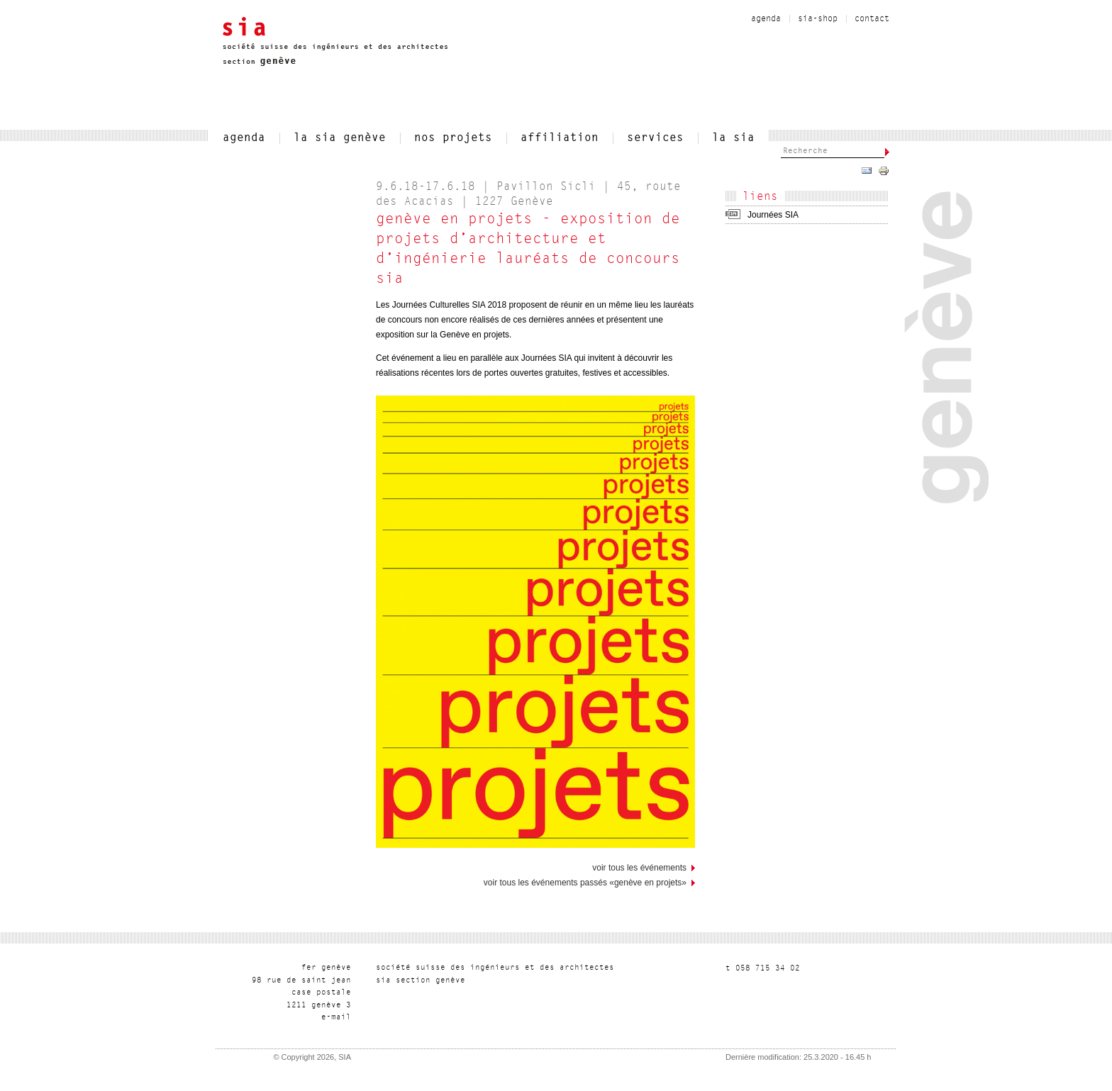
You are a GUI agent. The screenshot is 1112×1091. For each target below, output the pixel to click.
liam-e (336, 1018)
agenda (766, 19)
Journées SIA (773, 215)
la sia (733, 138)
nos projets (453, 138)
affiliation (560, 138)
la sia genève (340, 138)
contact (872, 19)
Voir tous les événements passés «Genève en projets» (585, 883)
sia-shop (818, 19)
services (655, 138)
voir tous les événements (639, 868)
